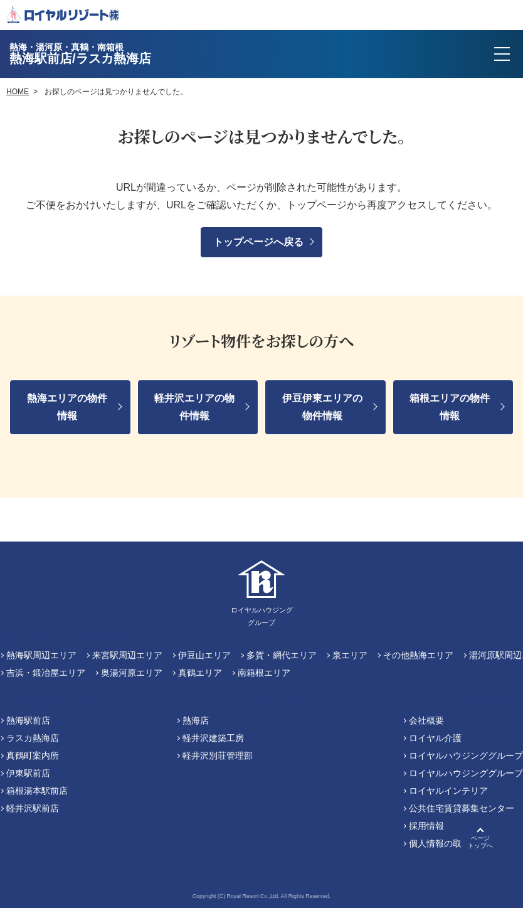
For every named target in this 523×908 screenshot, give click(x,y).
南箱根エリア (264, 673)
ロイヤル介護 (435, 738)
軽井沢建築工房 (213, 738)
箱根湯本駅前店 (37, 791)
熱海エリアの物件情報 (67, 407)
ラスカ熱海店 (32, 738)
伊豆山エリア (204, 655)
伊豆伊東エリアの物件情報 (322, 407)
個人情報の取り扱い (448, 843)
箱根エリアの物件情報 (449, 407)
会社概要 (426, 720)
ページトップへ (480, 842)
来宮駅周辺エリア (127, 655)
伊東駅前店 (28, 773)
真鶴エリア (200, 673)
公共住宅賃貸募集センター (461, 808)
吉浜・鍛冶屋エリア (45, 673)
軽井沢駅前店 (32, 808)
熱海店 (195, 720)
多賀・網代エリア (281, 655)
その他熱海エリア (418, 655)
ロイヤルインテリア (448, 791)
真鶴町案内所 (32, 755)
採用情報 (426, 826)
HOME (17, 91)
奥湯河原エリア (131, 673)
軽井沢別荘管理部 (217, 755)
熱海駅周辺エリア (41, 655)
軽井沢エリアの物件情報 (194, 407)
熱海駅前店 (28, 720)
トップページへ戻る (258, 242)
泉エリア (349, 655)
